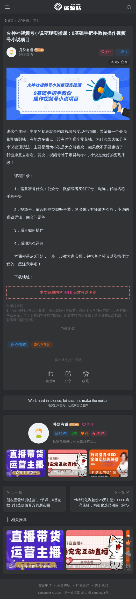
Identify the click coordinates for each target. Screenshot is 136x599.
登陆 (68, 292)
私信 (122, 52)
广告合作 (82, 585)
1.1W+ (61, 433)
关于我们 (101, 585)
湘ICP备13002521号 (94, 592)
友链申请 (45, 585)
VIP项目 (41, 344)
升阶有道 (26, 50)
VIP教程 (23, 21)
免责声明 (63, 585)
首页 (9, 21)
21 (84, 433)
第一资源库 (72, 592)
